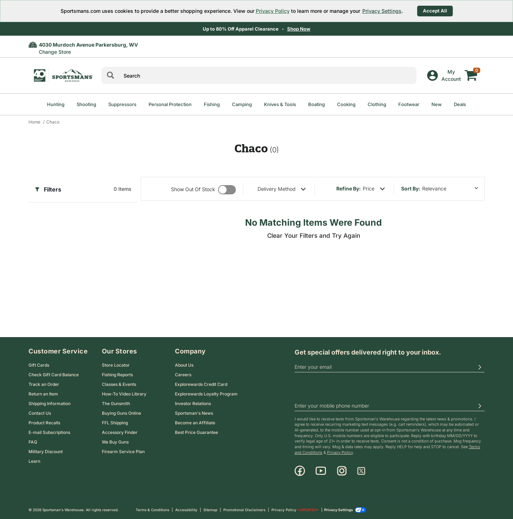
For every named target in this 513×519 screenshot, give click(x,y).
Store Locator (116, 365)
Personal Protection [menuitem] (170, 104)
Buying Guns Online (121, 413)
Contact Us (39, 413)
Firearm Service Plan (123, 451)
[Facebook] (300, 471)
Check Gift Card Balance (53, 374)
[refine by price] (374, 188)
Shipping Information (49, 403)
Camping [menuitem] (242, 104)
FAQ (32, 442)
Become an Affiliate (195, 422)
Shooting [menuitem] (86, 104)
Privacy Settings (381, 11)
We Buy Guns (115, 442)
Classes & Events (119, 384)
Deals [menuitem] (460, 104)
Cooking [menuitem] (346, 104)
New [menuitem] (436, 104)
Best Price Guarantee (196, 432)
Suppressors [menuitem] (122, 104)
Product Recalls (44, 422)
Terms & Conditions (152, 510)
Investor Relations (193, 403)
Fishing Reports (117, 374)
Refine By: (348, 188)
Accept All (435, 11)
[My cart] (471, 70)
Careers (183, 374)
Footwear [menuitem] (408, 104)
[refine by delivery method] (282, 188)
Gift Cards (38, 365)
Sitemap (210, 510)
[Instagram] (342, 471)
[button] (479, 367)
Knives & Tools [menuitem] (280, 104)
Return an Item (43, 394)
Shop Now (299, 29)
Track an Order (43, 384)
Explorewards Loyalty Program (206, 394)
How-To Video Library (124, 394)
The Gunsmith (116, 403)
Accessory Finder (120, 432)
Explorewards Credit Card (201, 384)
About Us (184, 365)
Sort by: (410, 188)
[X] (361, 471)
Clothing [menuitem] (377, 104)
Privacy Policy (273, 11)
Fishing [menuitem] (212, 104)
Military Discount (45, 451)
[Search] (110, 75)
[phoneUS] (389, 406)
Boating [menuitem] (316, 104)
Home (34, 122)
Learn (34, 461)
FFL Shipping (115, 422)
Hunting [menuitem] (55, 104)
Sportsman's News (194, 413)
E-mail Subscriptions (49, 432)
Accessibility (186, 510)
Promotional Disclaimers (244, 510)
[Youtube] (321, 471)
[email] (389, 367)
